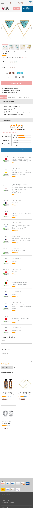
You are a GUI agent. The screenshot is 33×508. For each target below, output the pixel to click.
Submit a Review (6, 367)
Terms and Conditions (8, 502)
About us (4, 498)
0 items (18, 8)
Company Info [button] (6, 495)
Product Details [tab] (3, 97)
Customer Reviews (12, 97)
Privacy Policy (6, 500)
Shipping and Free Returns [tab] (23, 97)
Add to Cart (16, 83)
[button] (1, 28)
